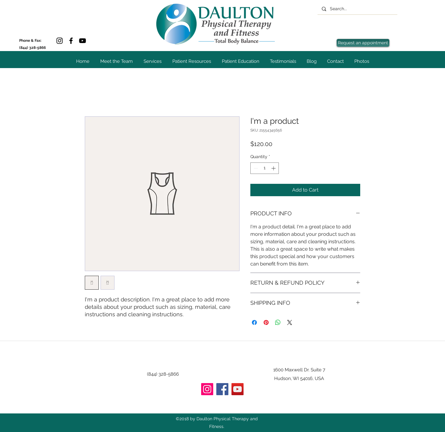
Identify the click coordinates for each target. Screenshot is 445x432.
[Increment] (274, 168)
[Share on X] (289, 322)
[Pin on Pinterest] (266, 322)
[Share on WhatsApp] (278, 322)
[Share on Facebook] (254, 322)
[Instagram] (59, 41)
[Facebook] (71, 41)
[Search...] (357, 9)
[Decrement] (255, 168)
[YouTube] (82, 41)
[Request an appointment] (363, 43)
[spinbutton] (264, 168)
